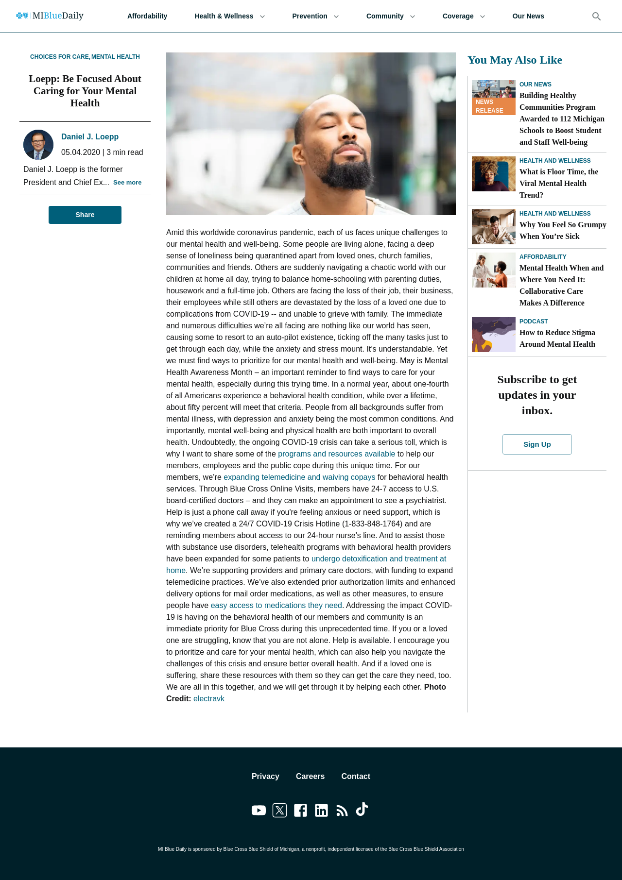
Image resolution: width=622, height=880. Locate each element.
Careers (310, 776)
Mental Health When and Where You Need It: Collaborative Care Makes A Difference (561, 285)
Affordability (147, 16)
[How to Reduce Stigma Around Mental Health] (494, 334)
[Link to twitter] (279, 812)
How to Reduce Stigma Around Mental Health (557, 338)
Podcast (533, 321)
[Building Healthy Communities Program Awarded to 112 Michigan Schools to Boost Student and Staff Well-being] (494, 97)
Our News (528, 16)
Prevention (316, 16)
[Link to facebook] (300, 812)
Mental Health (115, 56)
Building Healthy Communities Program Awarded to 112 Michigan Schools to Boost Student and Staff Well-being (562, 118)
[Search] (596, 16)
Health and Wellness (555, 160)
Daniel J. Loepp (90, 137)
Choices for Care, (60, 56)
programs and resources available (336, 454)
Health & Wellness (229, 16)
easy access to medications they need (276, 605)
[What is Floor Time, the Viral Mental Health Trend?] (494, 173)
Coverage (464, 16)
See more (127, 182)
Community (391, 16)
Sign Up (537, 444)
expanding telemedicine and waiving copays (299, 477)
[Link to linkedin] (321, 812)
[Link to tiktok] (363, 812)
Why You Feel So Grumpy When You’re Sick (562, 230)
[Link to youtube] (258, 812)
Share (85, 215)
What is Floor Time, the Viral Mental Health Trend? (558, 183)
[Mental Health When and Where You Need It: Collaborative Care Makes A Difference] (494, 270)
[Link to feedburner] (342, 812)
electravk (209, 698)
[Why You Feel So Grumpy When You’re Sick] (494, 226)
